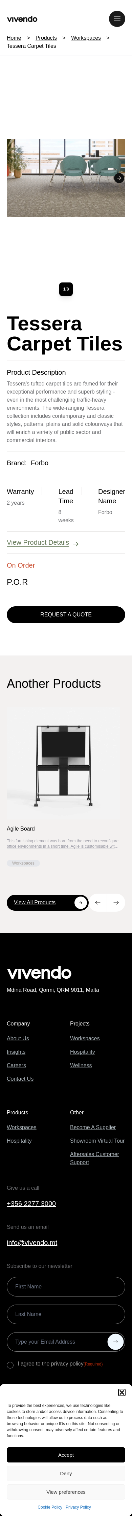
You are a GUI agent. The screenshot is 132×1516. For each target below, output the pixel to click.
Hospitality (82, 1052)
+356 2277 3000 (31, 1203)
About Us (18, 1038)
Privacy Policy (78, 1507)
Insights (16, 1052)
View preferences (66, 1492)
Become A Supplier (93, 1127)
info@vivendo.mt (32, 1242)
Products (46, 38)
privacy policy (67, 1364)
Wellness (81, 1065)
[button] (121, 1392)
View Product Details (43, 543)
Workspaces (86, 38)
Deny (66, 1473)
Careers (16, 1065)
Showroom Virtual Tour (97, 1141)
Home (14, 38)
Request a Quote (66, 614)
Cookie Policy (50, 1507)
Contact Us (20, 1079)
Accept (66, 1455)
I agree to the (60, 1364)
